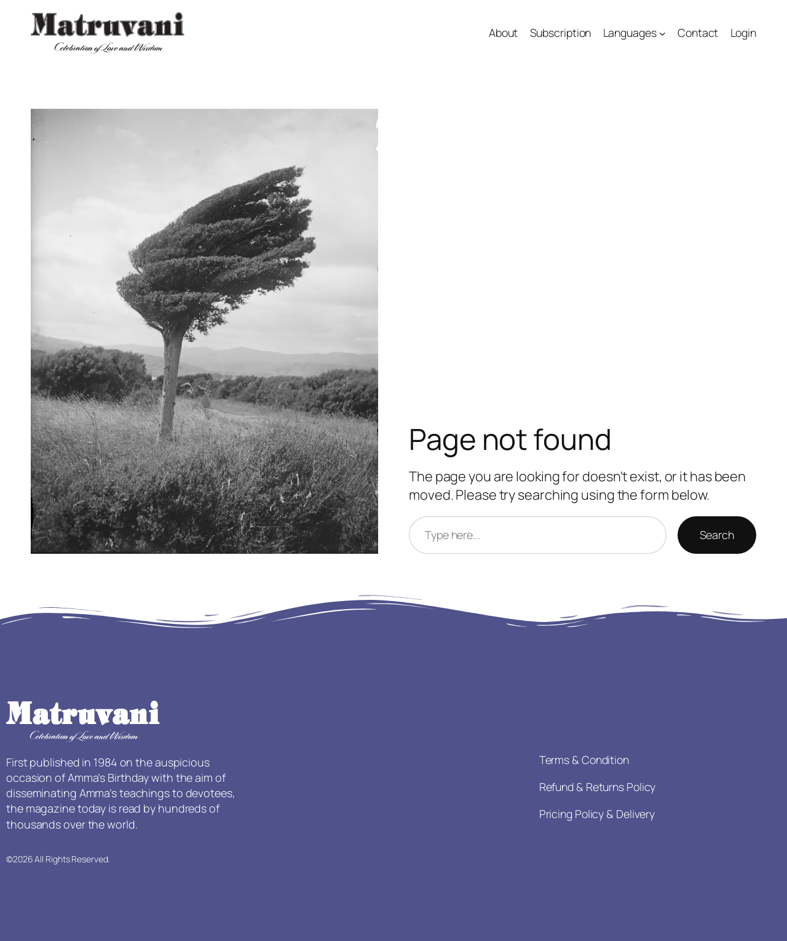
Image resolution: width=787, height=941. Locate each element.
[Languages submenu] (662, 33)
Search (717, 534)
